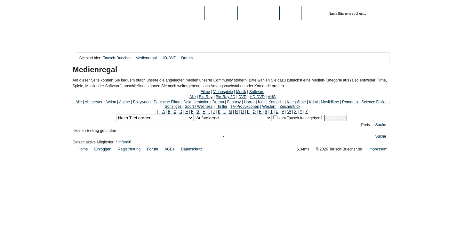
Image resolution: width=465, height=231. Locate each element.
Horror (249, 102)
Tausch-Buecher (98, 13)
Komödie (276, 102)
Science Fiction (374, 102)
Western (269, 106)
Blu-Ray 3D (225, 97)
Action (110, 102)
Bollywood (142, 102)
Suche (380, 125)
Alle (192, 97)
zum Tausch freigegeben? (300, 118)
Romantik (350, 102)
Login (290, 13)
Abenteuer (93, 102)
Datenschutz (191, 149)
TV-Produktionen (244, 106)
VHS (272, 97)
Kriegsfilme (296, 102)
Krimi (313, 102)
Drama (187, 58)
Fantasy (234, 102)
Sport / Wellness (198, 106)
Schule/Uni (221, 13)
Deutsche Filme (167, 102)
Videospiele (223, 92)
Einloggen (102, 149)
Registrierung (259, 13)
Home (83, 149)
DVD (242, 97)
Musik (241, 92)
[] (158, 111)
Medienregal (146, 58)
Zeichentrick (290, 106)
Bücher (134, 13)
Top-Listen (188, 13)
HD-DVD (169, 58)
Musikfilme (330, 102)
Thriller (222, 106)
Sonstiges (173, 106)
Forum (152, 149)
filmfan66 (123, 142)
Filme (205, 92)
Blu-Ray (205, 97)
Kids (261, 102)
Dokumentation (196, 102)
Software (256, 92)
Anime (124, 102)
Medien (159, 13)
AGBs (169, 149)
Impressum (377, 149)
